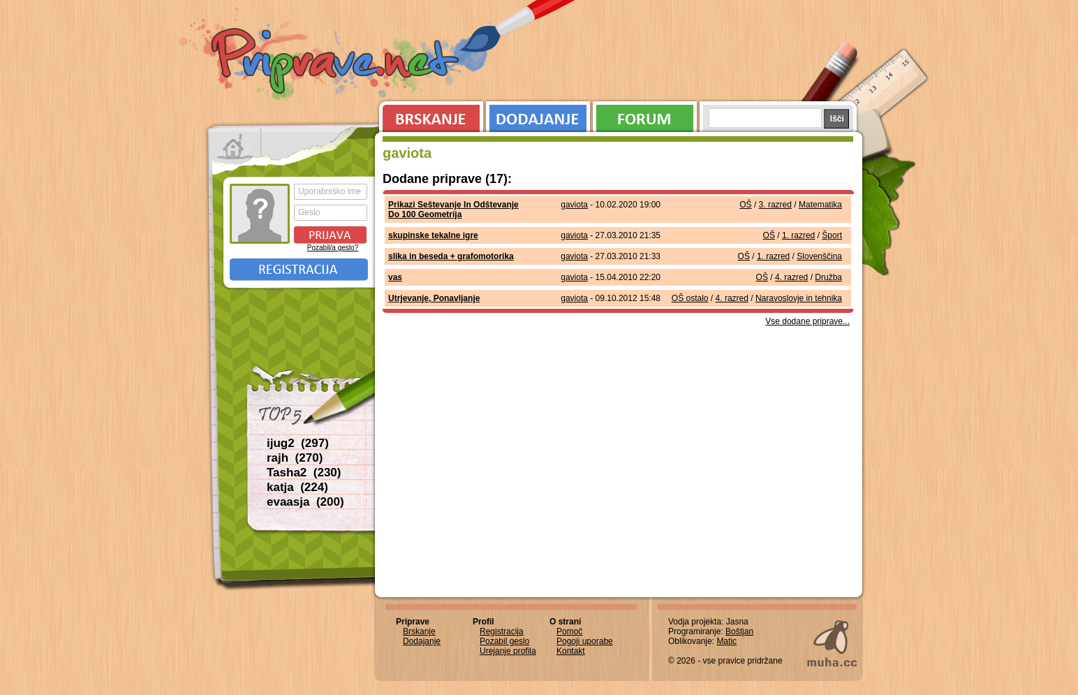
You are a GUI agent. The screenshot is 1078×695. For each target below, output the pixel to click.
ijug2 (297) (298, 443)
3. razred (775, 205)
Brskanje (429, 115)
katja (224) (297, 487)
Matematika (820, 205)
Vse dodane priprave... (807, 321)
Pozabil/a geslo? (332, 247)
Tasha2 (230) (304, 472)
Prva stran (234, 146)
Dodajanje (538, 115)
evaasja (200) (305, 502)
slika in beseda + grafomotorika (451, 256)
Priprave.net (336, 63)
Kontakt (570, 651)
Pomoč (569, 631)
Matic (726, 641)
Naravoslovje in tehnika (798, 298)
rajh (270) (295, 457)
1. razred (798, 235)
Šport (832, 235)
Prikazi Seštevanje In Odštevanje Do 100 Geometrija (453, 209)
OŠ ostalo (690, 298)
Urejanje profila (508, 651)
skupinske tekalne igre (433, 235)
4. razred (791, 277)
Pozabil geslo (504, 641)
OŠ (745, 205)
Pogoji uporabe (584, 641)
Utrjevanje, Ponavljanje (434, 298)
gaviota (574, 205)
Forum (644, 115)
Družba (828, 277)
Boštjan (739, 631)
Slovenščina (819, 256)
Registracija (299, 269)
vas (395, 277)
